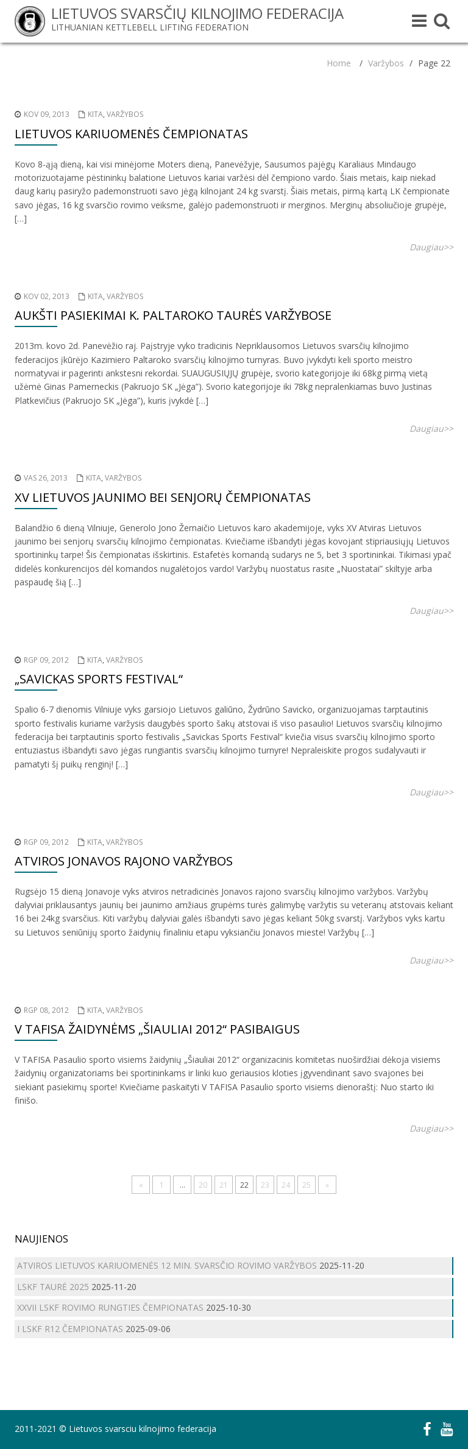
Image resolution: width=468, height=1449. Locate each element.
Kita (95, 114)
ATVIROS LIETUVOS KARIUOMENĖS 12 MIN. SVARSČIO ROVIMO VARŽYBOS (167, 1265)
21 (223, 1185)
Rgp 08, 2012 (46, 1010)
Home (339, 63)
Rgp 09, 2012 (46, 660)
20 (203, 1185)
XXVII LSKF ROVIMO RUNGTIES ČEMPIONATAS (110, 1307)
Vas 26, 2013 (46, 478)
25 (306, 1185)
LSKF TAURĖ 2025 (53, 1286)
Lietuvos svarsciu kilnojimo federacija (142, 1428)
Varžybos (386, 63)
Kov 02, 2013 (46, 296)
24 (286, 1185)
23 (265, 1185)
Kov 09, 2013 (46, 114)
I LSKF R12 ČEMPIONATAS (70, 1328)
